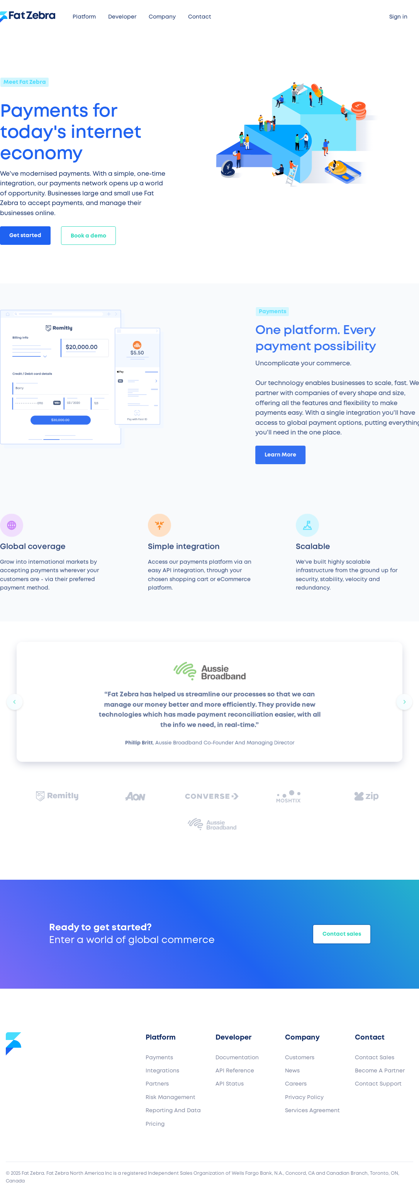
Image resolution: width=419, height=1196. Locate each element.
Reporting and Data (173, 1110)
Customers (299, 1057)
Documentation (237, 1057)
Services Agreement (312, 1110)
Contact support (378, 1084)
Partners (157, 1084)
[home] (30, 17)
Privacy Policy (304, 1097)
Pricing (155, 1124)
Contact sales (341, 934)
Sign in (398, 17)
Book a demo (88, 236)
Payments (159, 1057)
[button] (84, 17)
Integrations (162, 1071)
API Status (229, 1084)
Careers (296, 1084)
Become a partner (380, 1071)
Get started (25, 235)
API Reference (234, 1071)
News (292, 1071)
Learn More (284, 454)
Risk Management (170, 1097)
